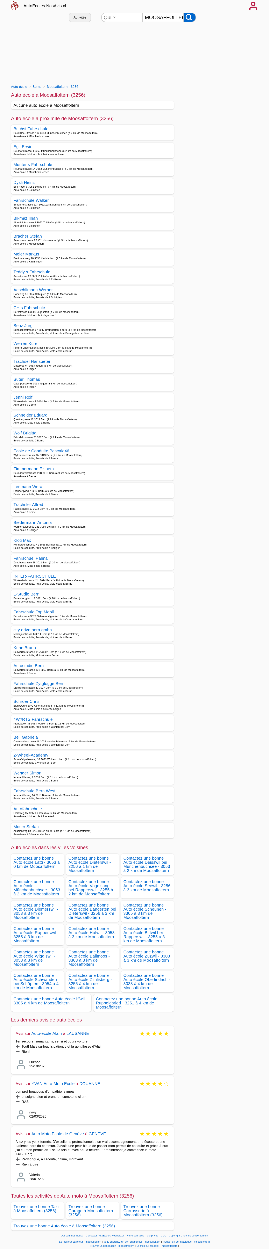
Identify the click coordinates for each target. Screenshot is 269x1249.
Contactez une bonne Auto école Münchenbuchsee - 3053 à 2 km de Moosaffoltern (37, 887)
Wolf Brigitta (25, 433)
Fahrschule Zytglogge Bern (39, 683)
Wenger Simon (28, 773)
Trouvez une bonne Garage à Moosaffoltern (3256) (91, 1210)
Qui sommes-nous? (72, 1235)
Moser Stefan (26, 826)
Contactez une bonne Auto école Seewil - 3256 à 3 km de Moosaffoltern (147, 885)
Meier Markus (26, 254)
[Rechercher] (190, 17)
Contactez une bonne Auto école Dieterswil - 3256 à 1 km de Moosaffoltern (90, 864)
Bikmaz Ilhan (26, 218)
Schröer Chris (27, 701)
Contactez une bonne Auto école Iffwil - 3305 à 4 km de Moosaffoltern (50, 1001)
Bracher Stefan (28, 236)
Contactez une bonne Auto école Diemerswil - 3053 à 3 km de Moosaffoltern (36, 911)
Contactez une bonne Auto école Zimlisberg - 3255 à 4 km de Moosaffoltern (90, 981)
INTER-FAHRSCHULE (35, 576)
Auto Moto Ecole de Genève (57, 1134)
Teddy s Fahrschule (32, 272)
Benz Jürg (23, 325)
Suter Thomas (27, 379)
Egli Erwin (23, 146)
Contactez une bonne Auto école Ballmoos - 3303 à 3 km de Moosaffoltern (89, 958)
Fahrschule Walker (31, 200)
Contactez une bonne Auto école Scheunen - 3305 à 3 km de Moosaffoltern (145, 911)
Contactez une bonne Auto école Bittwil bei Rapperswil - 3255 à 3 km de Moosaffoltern (144, 934)
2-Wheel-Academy (31, 755)
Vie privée (152, 1235)
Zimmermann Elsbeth (34, 468)
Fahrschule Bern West (35, 791)
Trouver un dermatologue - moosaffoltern (186, 1241)
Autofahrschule (28, 808)
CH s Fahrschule (29, 307)
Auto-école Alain (46, 1033)
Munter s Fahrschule (33, 164)
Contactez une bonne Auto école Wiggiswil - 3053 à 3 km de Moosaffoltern (34, 958)
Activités (79, 17)
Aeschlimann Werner (33, 289)
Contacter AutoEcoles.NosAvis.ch (105, 1235)
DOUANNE (89, 1083)
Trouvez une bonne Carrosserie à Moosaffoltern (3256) (143, 1210)
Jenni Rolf (23, 397)
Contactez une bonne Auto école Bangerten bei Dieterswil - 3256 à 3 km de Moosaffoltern (92, 911)
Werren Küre (26, 343)
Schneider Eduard (31, 415)
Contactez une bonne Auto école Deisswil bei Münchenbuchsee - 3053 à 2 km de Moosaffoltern (146, 864)
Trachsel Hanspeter (32, 361)
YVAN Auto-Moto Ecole (53, 1083)
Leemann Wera (28, 486)
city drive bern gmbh (33, 629)
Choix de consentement (194, 1235)
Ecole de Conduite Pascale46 (41, 451)
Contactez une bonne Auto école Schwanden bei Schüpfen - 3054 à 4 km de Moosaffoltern (36, 981)
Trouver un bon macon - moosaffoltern (112, 1245)
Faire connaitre (135, 1235)
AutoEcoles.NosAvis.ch (46, 5)
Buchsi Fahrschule (31, 128)
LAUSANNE (77, 1033)
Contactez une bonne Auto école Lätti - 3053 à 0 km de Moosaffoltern (37, 862)
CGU (164, 1235)
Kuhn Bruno (25, 647)
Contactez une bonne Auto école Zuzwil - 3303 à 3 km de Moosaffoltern (146, 956)
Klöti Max (22, 540)
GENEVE (97, 1134)
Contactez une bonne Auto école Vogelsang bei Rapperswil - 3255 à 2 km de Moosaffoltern (91, 887)
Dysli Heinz (24, 182)
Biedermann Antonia (33, 522)
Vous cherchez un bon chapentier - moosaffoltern (132, 1241)
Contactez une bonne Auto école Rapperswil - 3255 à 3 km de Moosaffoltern (36, 934)
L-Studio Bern (27, 594)
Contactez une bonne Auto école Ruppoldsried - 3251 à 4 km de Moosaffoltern (126, 1003)
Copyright (174, 1235)
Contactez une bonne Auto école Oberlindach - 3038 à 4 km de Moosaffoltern (146, 981)
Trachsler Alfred (28, 504)
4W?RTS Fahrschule (33, 719)
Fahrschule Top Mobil (34, 612)
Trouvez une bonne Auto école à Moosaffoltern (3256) (64, 1226)
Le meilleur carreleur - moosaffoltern (80, 1241)
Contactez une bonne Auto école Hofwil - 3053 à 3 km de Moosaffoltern (92, 932)
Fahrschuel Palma (31, 558)
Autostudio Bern (29, 665)
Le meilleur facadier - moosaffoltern (156, 1245)
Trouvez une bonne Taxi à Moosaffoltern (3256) (36, 1208)
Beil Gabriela (26, 737)
